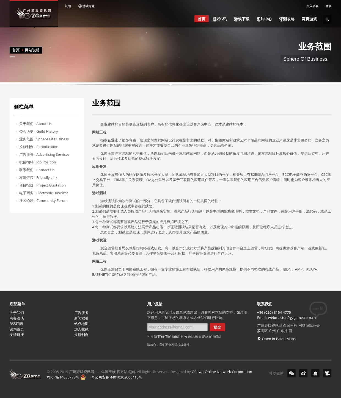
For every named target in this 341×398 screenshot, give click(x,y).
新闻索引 (81, 318)
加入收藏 (81, 329)
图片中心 (262, 19)
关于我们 (17, 312)
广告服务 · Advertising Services (44, 154)
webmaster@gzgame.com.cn (292, 317)
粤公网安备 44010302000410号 (111, 377)
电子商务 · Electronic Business (43, 192)
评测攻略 (285, 19)
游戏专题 (86, 6)
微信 (291, 373)
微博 (303, 373)
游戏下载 (240, 19)
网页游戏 (309, 19)
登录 (328, 6)
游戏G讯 (218, 19)
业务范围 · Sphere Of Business (44, 139)
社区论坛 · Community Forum (43, 200)
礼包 (68, 6)
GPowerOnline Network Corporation (222, 371)
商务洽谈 (17, 318)
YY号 (327, 373)
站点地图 (81, 323)
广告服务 (81, 312)
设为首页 (17, 329)
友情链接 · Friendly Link (38, 177)
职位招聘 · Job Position (37, 162)
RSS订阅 (16, 323)
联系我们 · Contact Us (36, 169)
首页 (201, 18)
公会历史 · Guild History (38, 131)
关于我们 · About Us (35, 123)
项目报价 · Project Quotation (42, 185)
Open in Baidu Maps (276, 338)
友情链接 (17, 334)
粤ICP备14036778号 (63, 377)
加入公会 (312, 6)
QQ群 (315, 373)
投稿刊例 (81, 334)
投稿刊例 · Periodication (38, 146)
